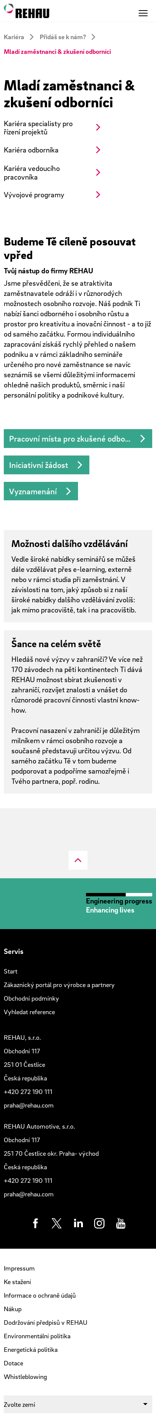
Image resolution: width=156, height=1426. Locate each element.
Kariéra (14, 37)
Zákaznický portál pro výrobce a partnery (59, 985)
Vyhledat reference (29, 1012)
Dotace (13, 1363)
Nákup (13, 1309)
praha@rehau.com (29, 1105)
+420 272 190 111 (28, 1091)
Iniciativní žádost (38, 465)
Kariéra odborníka (31, 149)
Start (10, 971)
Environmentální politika (37, 1336)
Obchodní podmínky (31, 998)
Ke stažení (17, 1282)
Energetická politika (31, 1349)
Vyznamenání (33, 491)
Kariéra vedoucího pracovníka (32, 172)
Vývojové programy (34, 194)
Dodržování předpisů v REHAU (45, 1322)
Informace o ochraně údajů (40, 1295)
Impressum (19, 1268)
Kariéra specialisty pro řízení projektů (38, 128)
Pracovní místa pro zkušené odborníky (76, 438)
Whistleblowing (25, 1376)
